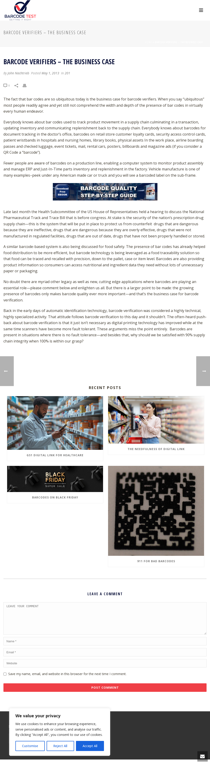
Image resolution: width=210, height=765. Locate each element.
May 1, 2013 (50, 73)
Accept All (90, 746)
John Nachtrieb (18, 73)
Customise (30, 746)
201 (67, 73)
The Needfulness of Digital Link (156, 449)
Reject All (60, 746)
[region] (59, 732)
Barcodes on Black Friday (55, 497)
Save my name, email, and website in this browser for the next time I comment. (67, 679)
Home (148, 42)
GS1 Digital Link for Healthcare (55, 455)
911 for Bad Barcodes (156, 561)
